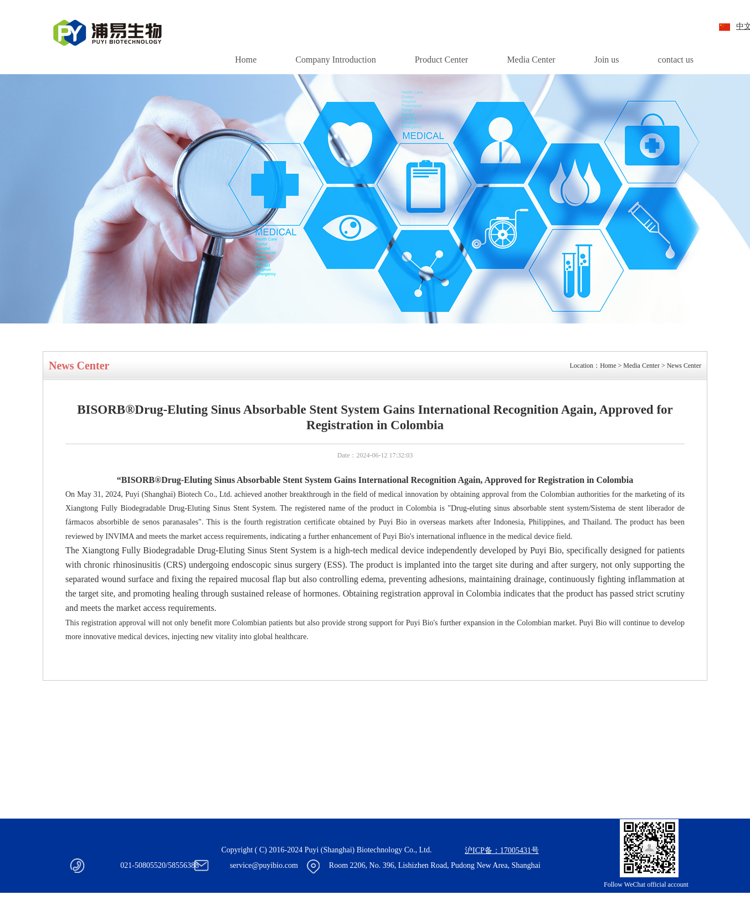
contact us (676, 59)
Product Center (441, 59)
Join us (606, 59)
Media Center (531, 59)
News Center (684, 365)
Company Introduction (335, 59)
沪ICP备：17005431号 (502, 850)
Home (245, 59)
